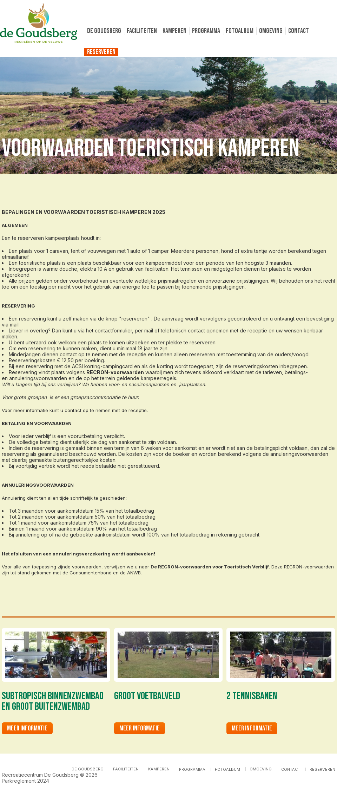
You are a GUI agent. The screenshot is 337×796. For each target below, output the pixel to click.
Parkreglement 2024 (25, 781)
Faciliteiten (142, 31)
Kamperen (174, 31)
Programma (206, 31)
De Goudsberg (104, 31)
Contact (298, 31)
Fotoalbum (239, 31)
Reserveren (101, 52)
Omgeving (271, 31)
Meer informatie (27, 728)
